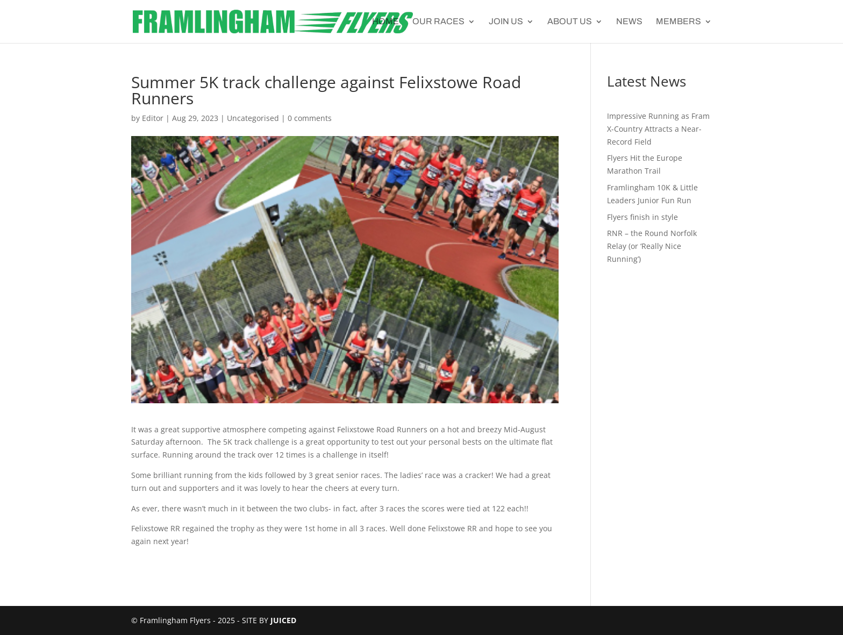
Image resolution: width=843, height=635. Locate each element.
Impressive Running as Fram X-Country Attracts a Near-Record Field (658, 129)
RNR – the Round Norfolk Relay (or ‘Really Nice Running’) (652, 246)
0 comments (310, 118)
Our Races (438, 22)
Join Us (506, 22)
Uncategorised (253, 118)
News (629, 22)
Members (678, 22)
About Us (569, 22)
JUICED (283, 620)
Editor (152, 118)
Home (385, 22)
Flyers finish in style (642, 217)
